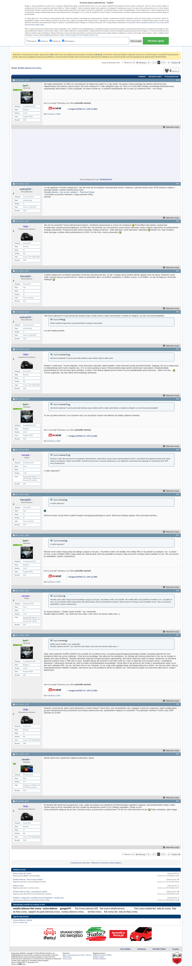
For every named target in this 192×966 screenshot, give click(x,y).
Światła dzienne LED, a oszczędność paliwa (30, 891)
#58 (177, 704)
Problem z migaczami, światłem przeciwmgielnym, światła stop (38, 898)
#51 (177, 349)
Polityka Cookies (98, 957)
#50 (177, 312)
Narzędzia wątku (155, 76)
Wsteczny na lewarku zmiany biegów (106, 863)
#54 (177, 494)
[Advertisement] (68, 151)
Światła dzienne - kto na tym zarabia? (28, 879)
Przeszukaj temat (171, 76)
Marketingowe (68, 41)
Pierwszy (141, 62)
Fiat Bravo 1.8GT (54, 114)
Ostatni (176, 62)
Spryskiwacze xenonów (80, 863)
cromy (15, 920)
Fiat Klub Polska (159, 949)
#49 (177, 271)
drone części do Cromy (22, 873)
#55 (177, 535)
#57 (177, 635)
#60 (177, 801)
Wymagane (31, 41)
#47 (177, 184)
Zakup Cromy (18, 885)
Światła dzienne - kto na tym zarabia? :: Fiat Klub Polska (69, 192)
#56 (177, 590)
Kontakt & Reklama (99, 959)
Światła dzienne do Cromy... (30, 68)
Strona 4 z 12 (129, 62)
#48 (177, 221)
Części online (67, 957)
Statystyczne (55, 41)
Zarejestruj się (106, 179)
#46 (177, 80)
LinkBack (142, 76)
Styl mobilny (125, 949)
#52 (177, 399)
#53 (177, 450)
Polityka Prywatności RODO (102, 955)
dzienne (22, 920)
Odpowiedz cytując (171, 127)
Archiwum (141, 949)
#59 (177, 754)
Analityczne (43, 41)
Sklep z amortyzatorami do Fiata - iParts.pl (77, 955)
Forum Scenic (67, 959)
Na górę (175, 949)
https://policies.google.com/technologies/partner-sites (79, 35)
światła (29, 920)
